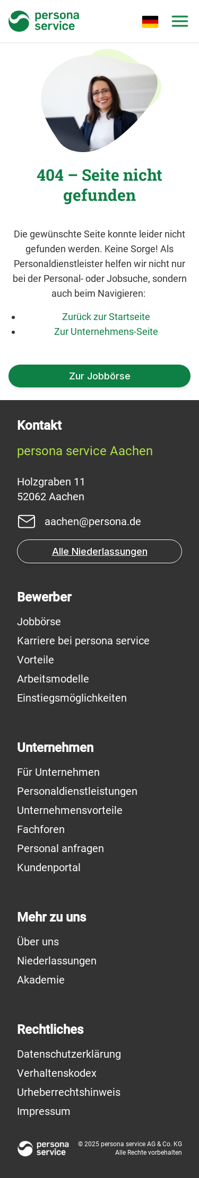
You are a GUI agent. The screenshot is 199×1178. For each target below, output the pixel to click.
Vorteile (35, 659)
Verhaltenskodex (57, 1073)
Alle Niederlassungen (100, 551)
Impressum (44, 1111)
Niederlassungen (57, 960)
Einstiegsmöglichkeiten (72, 698)
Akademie (41, 979)
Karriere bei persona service (83, 640)
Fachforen (41, 829)
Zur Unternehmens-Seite (106, 331)
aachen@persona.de (93, 521)
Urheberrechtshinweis (68, 1092)
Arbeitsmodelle (53, 678)
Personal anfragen (60, 848)
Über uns (38, 941)
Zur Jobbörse (100, 376)
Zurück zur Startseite (106, 316)
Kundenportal (49, 867)
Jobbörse (39, 621)
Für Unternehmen (58, 772)
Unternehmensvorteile (70, 810)
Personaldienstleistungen (77, 791)
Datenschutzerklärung (69, 1054)
